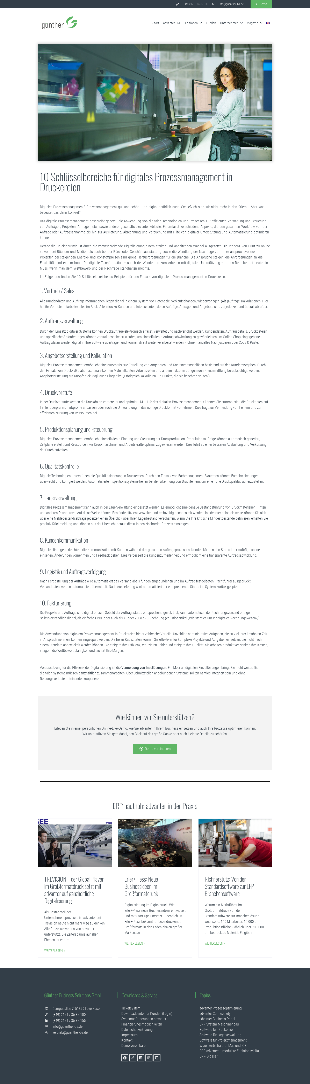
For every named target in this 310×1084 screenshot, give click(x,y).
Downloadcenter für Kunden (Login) (146, 1013)
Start (155, 23)
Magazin (254, 23)
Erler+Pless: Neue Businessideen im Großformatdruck (141, 886)
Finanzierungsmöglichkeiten (141, 1024)
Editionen (193, 23)
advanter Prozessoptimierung (221, 1008)
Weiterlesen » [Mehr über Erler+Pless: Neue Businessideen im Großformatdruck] (134, 943)
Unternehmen (231, 23)
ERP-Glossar (208, 1056)
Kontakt (126, 1040)
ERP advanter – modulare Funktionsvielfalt (230, 1051)
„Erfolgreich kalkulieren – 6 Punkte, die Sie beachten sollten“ (166, 376)
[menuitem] (268, 23)
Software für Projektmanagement (223, 1040)
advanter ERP (172, 23)
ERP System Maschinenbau (219, 1024)
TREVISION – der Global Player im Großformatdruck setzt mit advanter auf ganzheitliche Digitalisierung (74, 889)
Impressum (129, 1035)
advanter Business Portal (217, 1019)
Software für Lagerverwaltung (220, 1035)
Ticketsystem (130, 1008)
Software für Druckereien (217, 1029)
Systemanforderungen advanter (143, 1019)
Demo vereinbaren (134, 1045)
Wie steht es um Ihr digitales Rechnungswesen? (223, 618)
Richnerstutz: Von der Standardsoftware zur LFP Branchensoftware (229, 886)
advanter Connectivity (215, 1013)
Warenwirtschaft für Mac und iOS (223, 1045)
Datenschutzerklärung (137, 1029)
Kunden (211, 23)
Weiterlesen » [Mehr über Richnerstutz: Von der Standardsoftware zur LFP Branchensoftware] (215, 943)
